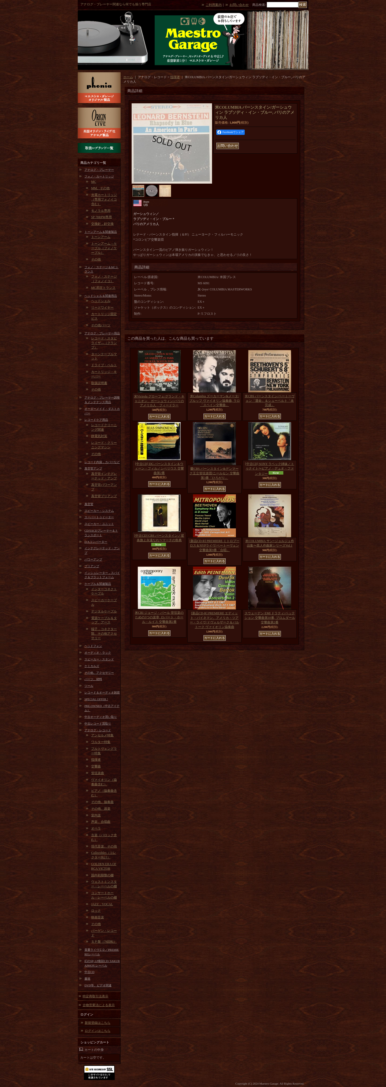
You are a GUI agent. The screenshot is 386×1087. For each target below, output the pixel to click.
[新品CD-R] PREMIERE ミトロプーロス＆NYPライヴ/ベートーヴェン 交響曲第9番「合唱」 (214, 545)
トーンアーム (100, 237)
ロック (96, 910)
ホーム (128, 77)
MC (93, 182)
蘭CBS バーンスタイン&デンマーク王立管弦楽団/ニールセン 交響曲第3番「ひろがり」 (214, 473)
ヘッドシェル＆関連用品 (100, 295)
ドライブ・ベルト (104, 365)
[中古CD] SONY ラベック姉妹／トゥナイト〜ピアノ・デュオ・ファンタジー (269, 469)
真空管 (88, 504)
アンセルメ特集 (102, 735)
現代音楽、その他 (104, 846)
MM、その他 (100, 188)
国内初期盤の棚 (102, 875)
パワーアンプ (93, 559)
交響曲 (96, 766)
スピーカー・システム (99, 510)
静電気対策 (99, 436)
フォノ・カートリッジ (99, 176)
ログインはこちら (97, 1031)
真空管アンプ (93, 468)
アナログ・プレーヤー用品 (102, 333)
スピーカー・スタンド (99, 659)
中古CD (89, 972)
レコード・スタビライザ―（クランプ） (104, 342)
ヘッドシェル (100, 301)
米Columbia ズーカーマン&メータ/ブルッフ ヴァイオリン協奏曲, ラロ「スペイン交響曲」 (214, 400)
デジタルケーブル (104, 611)
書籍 (87, 978)
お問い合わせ (239, 5)
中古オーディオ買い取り (100, 716)
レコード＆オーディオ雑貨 (102, 692)
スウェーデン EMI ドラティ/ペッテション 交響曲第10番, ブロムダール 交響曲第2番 (269, 617)
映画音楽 (97, 917)
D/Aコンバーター (95, 541)
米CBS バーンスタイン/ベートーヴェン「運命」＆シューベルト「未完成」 (269, 400)
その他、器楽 (100, 808)
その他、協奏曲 (102, 802)
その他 (96, 259)
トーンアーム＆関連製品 (100, 231)
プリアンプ (91, 566)
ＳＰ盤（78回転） (104, 942)
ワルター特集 (100, 742)
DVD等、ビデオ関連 (98, 985)
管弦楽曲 (97, 773)
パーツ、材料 (93, 679)
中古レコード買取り (97, 723)
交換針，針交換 (102, 224)
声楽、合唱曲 (100, 822)
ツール (88, 685)
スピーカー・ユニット (99, 523)
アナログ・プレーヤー (99, 169)
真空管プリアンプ (104, 496)
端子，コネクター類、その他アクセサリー (104, 633)
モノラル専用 (100, 211)
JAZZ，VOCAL (102, 904)
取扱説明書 (99, 383)
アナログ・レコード (97, 730)
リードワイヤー (102, 307)
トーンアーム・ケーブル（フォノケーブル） (104, 248)
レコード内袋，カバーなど (102, 462)
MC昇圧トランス (103, 288)
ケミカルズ (91, 666)
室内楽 (96, 815)
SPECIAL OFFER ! (96, 699)
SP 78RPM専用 (101, 217)
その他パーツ (100, 325)
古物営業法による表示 (99, 1005)
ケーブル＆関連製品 (97, 583)
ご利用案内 (214, 5)
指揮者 (96, 760)
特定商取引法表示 (95, 996)
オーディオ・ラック (97, 652)
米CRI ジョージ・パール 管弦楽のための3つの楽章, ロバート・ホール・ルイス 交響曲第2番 (159, 617)
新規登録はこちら (97, 1023)
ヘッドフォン (93, 645)
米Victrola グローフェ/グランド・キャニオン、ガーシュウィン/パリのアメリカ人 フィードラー (159, 401)
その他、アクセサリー (99, 672)
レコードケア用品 (96, 419)
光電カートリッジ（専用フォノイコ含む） (104, 199)
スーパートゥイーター (99, 517)
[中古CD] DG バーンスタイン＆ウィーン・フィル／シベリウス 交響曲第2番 (159, 468)
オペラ (96, 828)
